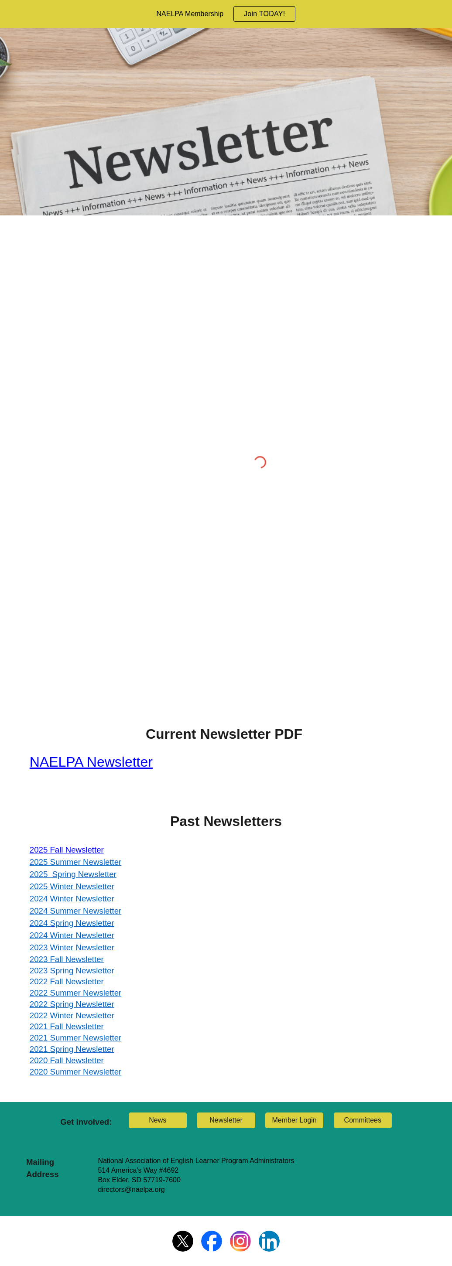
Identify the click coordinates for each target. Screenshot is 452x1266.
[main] (226, 752)
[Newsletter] (225, 1120)
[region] (226, 14)
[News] (157, 1120)
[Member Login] (294, 1120)
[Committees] (362, 1120)
